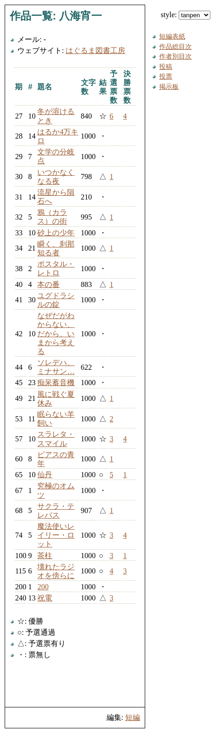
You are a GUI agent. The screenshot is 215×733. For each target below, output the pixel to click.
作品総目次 (175, 46)
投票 (165, 76)
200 (42, 587)
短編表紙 (172, 36)
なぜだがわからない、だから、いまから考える (55, 333)
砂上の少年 (55, 233)
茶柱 (44, 556)
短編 (132, 717)
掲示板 (169, 86)
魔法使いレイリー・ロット (55, 535)
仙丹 (44, 475)
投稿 (165, 66)
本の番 (48, 284)
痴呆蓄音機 (55, 382)
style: (185, 15)
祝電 (44, 598)
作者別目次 (175, 56)
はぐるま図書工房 (95, 50)
